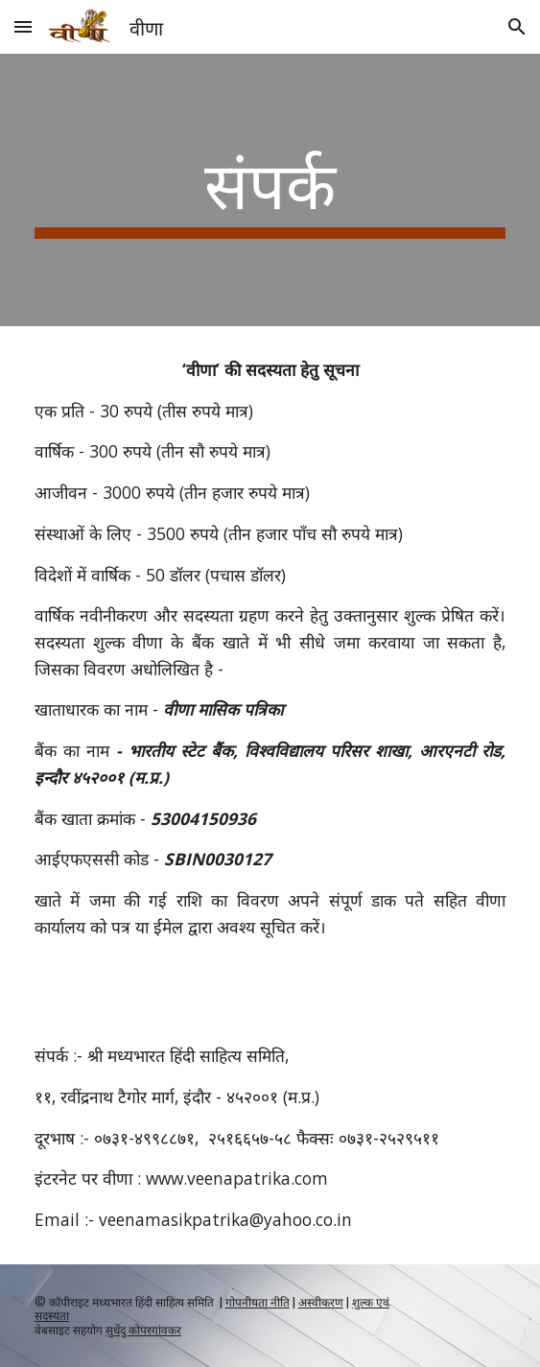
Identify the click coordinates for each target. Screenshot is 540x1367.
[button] (23, 26)
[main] (270, 190)
